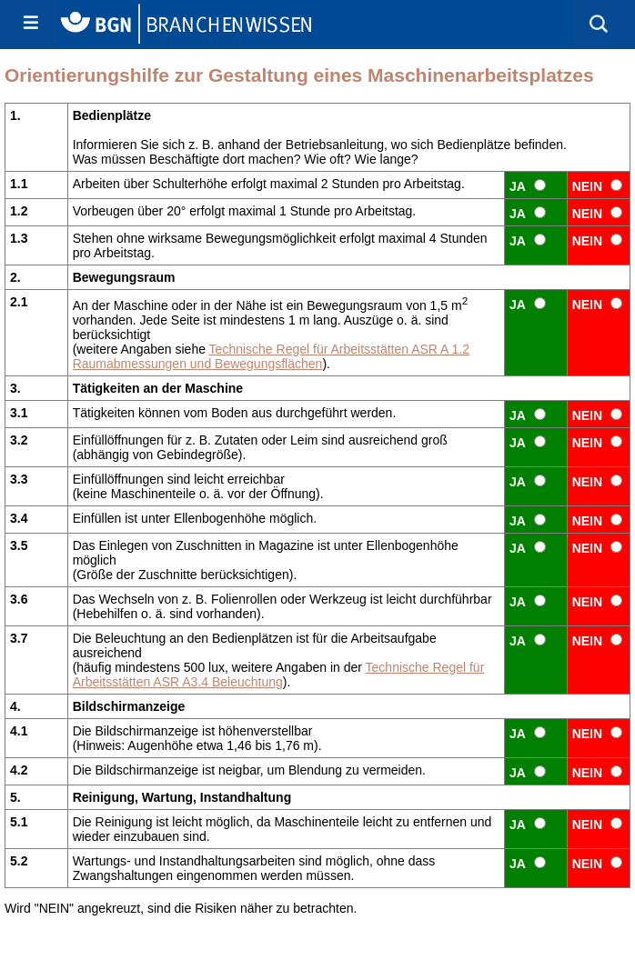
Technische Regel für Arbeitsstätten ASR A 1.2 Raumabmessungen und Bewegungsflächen (271, 356)
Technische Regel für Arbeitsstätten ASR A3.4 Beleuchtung (279, 674)
